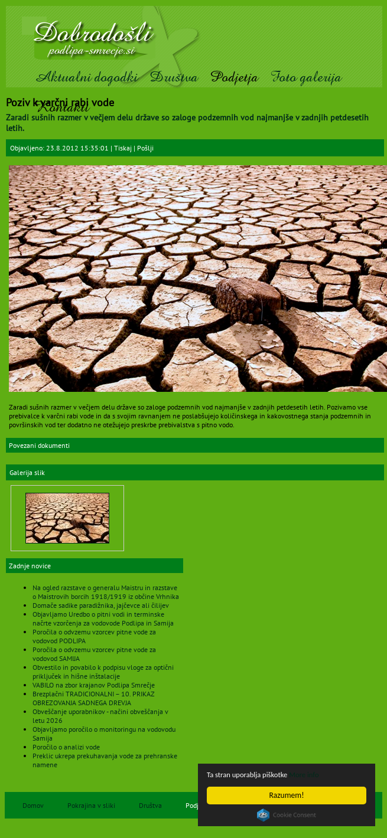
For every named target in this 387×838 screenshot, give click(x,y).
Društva (173, 77)
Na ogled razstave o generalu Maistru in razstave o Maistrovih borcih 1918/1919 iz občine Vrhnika (105, 592)
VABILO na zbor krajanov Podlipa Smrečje (93, 684)
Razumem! (286, 795)
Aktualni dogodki (86, 77)
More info (311, 775)
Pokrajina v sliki (91, 805)
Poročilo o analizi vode (66, 746)
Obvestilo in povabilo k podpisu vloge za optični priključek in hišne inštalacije (103, 671)
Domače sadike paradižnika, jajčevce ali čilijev (100, 605)
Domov (33, 805)
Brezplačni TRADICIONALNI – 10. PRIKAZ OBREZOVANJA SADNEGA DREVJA (93, 698)
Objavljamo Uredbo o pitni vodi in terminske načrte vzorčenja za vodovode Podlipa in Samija (103, 618)
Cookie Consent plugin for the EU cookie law (286, 814)
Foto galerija (306, 77)
